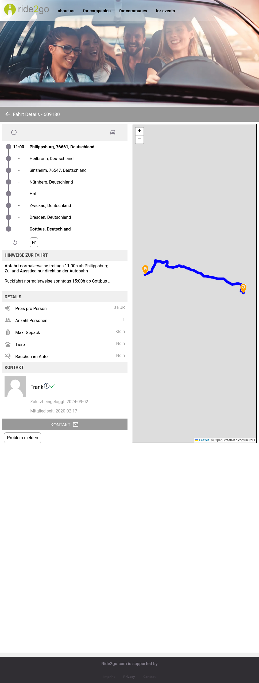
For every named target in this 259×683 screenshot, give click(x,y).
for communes (133, 10)
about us (66, 10)
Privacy (129, 677)
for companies (96, 10)
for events (165, 10)
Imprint (109, 677)
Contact (149, 677)
